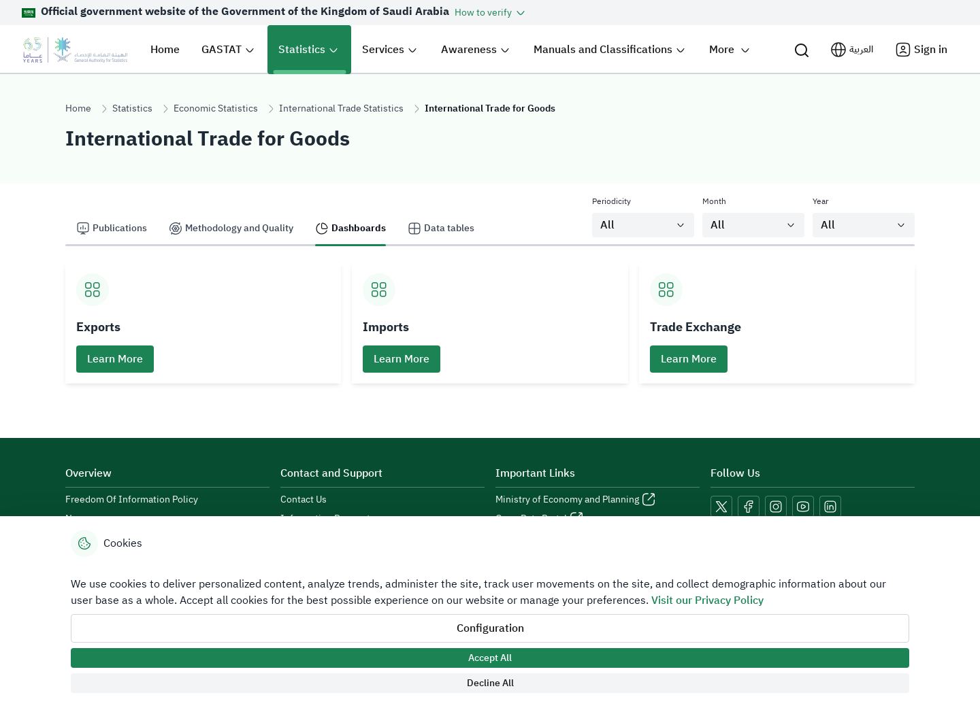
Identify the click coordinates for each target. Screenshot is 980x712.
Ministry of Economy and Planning (567, 500)
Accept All (490, 658)
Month (714, 201)
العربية (861, 49)
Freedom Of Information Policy (131, 500)
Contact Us (303, 500)
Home (78, 108)
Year (820, 201)
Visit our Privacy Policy (707, 600)
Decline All (490, 683)
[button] (491, 12)
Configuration (490, 628)
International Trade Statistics (341, 108)
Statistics (132, 108)
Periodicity (611, 201)
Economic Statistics (216, 108)
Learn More (115, 359)
